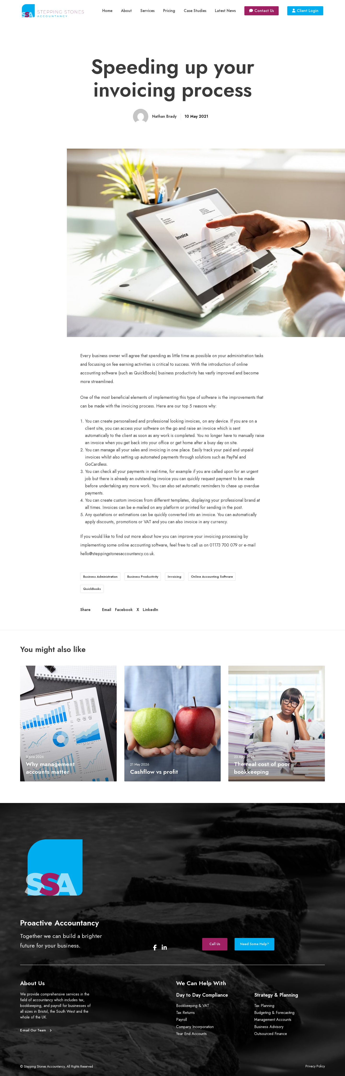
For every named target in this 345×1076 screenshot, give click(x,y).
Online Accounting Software (212, 576)
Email (106, 609)
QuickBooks (92, 589)
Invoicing (174, 576)
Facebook (124, 609)
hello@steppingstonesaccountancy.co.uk (117, 554)
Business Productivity (142, 576)
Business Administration (100, 576)
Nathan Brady (164, 116)
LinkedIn (150, 609)
